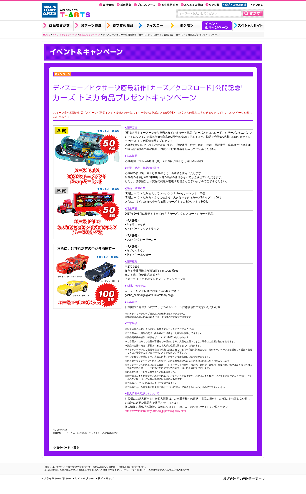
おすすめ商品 (121, 26)
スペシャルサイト (248, 26)
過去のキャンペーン (89, 34)
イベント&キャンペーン (216, 26)
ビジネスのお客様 (234, 5)
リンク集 (212, 5)
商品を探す (57, 26)
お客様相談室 (168, 5)
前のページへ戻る (66, 447)
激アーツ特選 (89, 26)
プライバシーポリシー (56, 478)
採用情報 (124, 5)
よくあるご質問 (192, 5)
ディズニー (153, 26)
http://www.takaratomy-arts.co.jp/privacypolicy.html (155, 411)
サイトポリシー (83, 478)
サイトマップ (104, 478)
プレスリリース (144, 5)
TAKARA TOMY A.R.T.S (50, 10)
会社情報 (106, 5)
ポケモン (185, 26)
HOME (257, 5)
